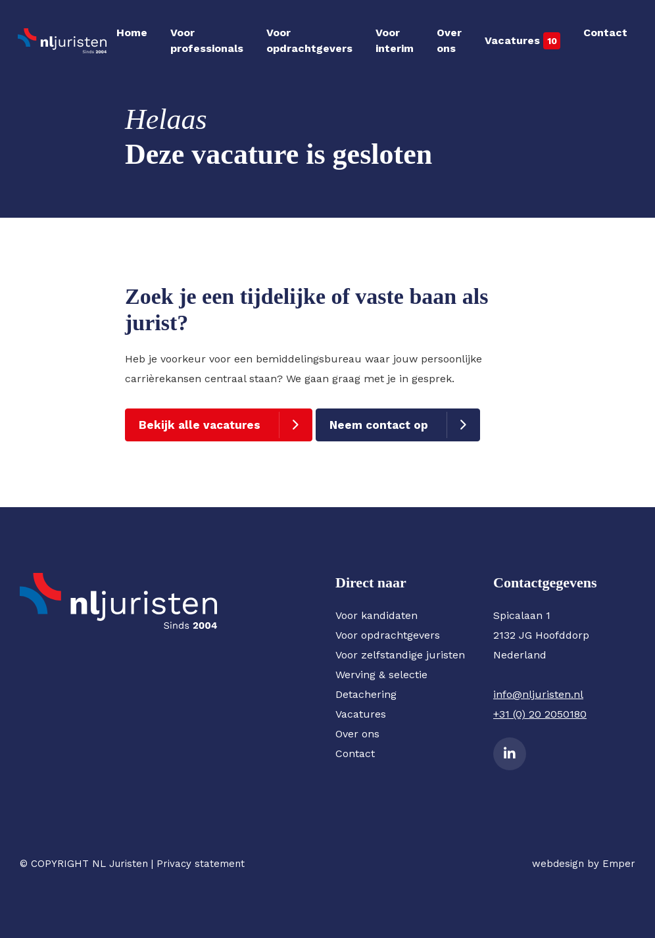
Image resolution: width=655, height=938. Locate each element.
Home (131, 32)
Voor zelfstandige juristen (400, 655)
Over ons (449, 40)
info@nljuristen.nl (538, 694)
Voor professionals (206, 40)
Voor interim (395, 40)
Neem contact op (378, 425)
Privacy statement (201, 864)
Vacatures (512, 40)
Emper (618, 864)
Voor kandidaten (376, 615)
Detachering (366, 694)
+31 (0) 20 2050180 (540, 714)
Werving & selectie (381, 674)
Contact (605, 32)
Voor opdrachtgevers (309, 40)
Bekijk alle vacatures (199, 425)
